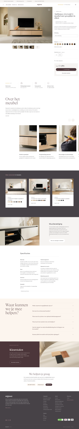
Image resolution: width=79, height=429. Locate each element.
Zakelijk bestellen (58, 411)
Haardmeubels (45, 407)
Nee (60, 54)
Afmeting (56, 33)
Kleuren (56, 41)
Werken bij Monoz (58, 409)
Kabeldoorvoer (57, 52)
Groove (44, 420)
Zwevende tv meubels (47, 398)
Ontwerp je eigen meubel (47, 409)
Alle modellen (8, 4)
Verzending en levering (59, 404)
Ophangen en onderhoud (59, 406)
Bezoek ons (14, 4)
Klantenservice (21, 4)
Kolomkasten (45, 406)
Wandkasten (45, 404)
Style (44, 415)
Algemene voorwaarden (66, 426)
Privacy (72, 426)
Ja (56, 54)
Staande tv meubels (46, 399)
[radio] (55, 44)
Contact (56, 398)
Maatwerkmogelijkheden (59, 401)
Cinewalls (44, 401)
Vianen (68, 398)
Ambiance (45, 416)
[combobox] (66, 35)
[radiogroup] (58, 55)
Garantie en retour (58, 407)
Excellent (44, 418)
